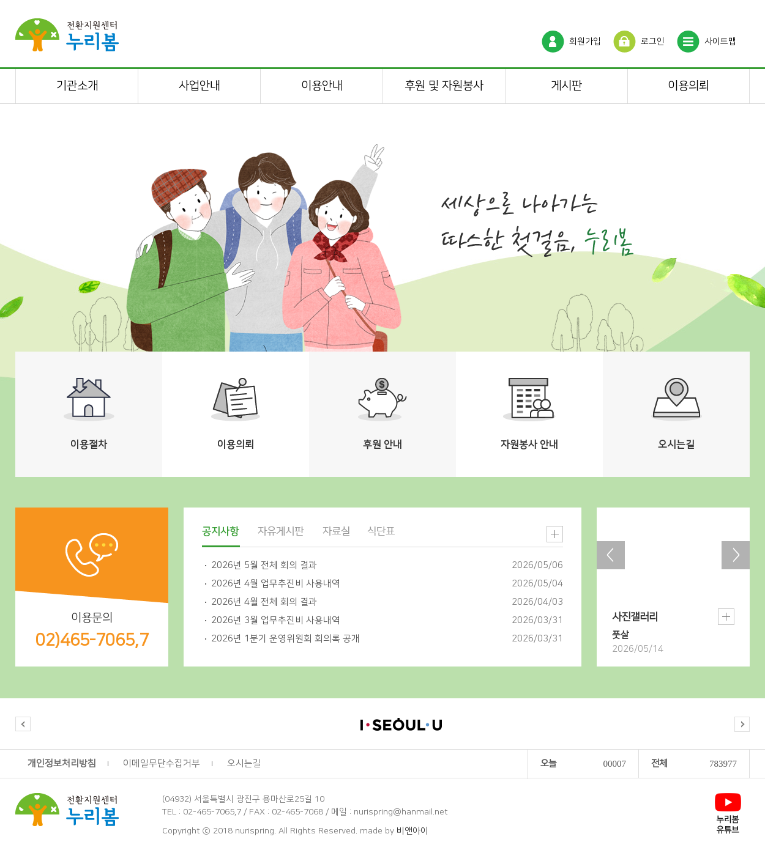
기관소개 (77, 85)
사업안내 (199, 85)
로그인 (653, 41)
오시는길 (244, 763)
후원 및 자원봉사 (444, 85)
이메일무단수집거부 (161, 763)
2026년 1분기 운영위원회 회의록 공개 (285, 638)
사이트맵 (720, 41)
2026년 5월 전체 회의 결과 (264, 565)
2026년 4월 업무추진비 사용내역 (275, 583)
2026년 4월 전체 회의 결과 (264, 602)
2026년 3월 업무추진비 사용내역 (275, 620)
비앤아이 (412, 831)
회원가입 (585, 41)
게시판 (566, 85)
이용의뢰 (688, 85)
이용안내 (322, 85)
